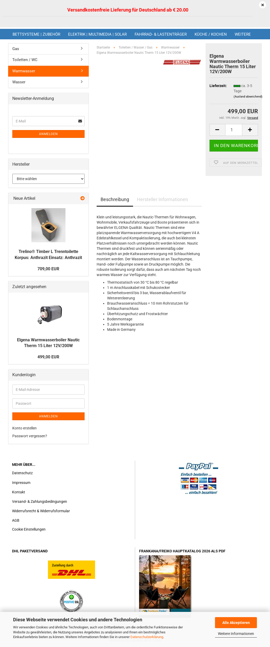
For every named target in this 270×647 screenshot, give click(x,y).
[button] (217, 130)
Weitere (243, 34)
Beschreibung (115, 199)
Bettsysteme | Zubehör (36, 34)
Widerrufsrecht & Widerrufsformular (41, 511)
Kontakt (18, 492)
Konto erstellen (24, 428)
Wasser (18, 82)
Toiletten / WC (24, 59)
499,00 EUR (48, 356)
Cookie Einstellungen (29, 529)
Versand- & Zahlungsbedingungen (39, 501)
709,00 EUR (48, 268)
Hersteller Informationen (162, 199)
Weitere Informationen (236, 634)
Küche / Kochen (211, 34)
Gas (15, 48)
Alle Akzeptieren (236, 623)
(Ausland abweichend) (248, 96)
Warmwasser (23, 71)
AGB (15, 520)
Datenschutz (22, 473)
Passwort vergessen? (29, 436)
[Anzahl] (234, 130)
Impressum (21, 483)
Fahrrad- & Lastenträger (161, 34)
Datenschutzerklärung (146, 637)
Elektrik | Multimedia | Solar (97, 34)
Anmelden (48, 134)
